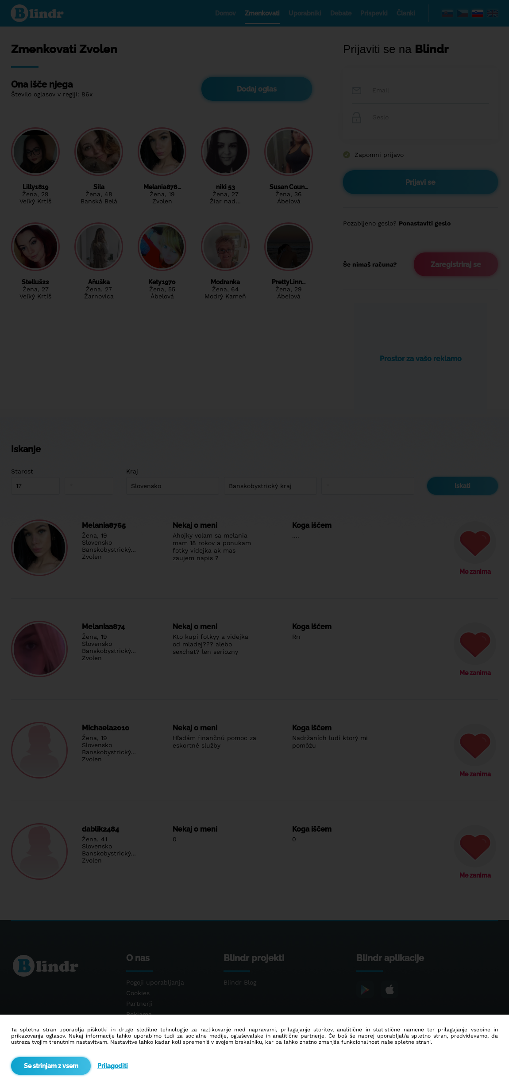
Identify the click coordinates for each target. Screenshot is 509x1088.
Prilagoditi (112, 1065)
